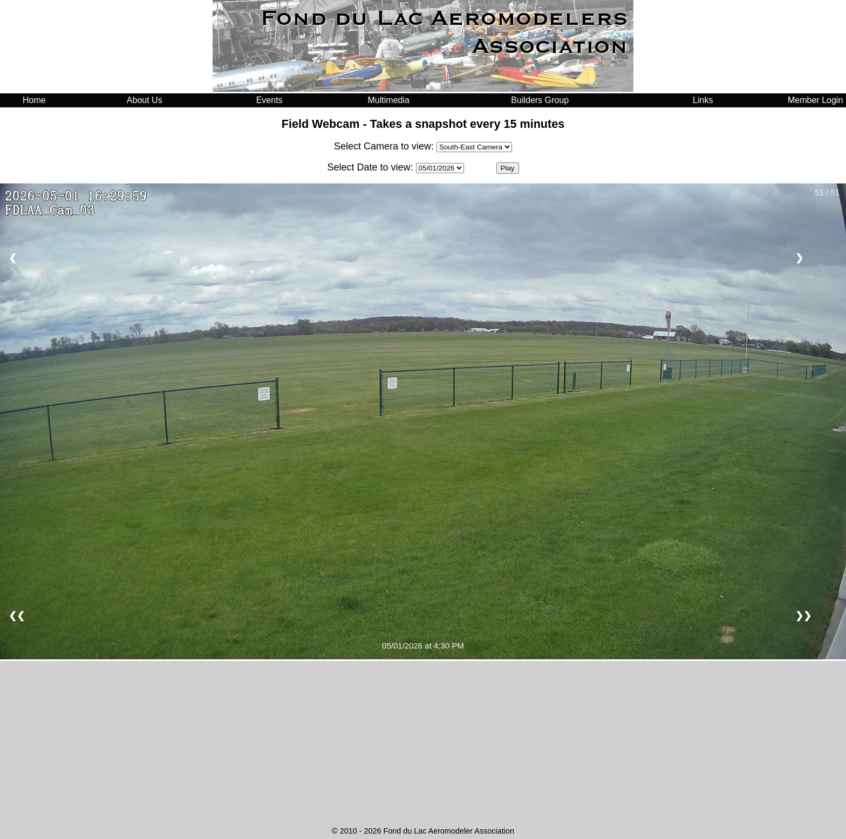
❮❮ (17, 615)
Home (34, 100)
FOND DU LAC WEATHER (423, 782)
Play (508, 168)
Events (269, 100)
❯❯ (803, 615)
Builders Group (540, 100)
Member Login (815, 100)
